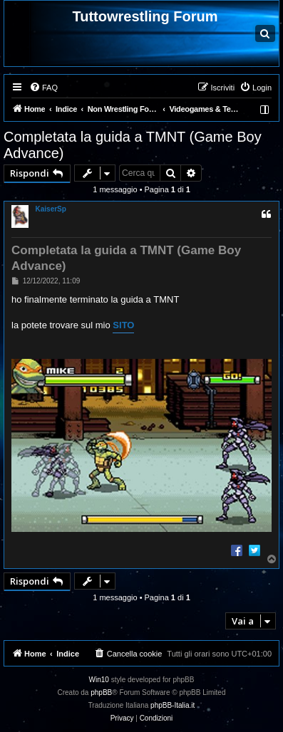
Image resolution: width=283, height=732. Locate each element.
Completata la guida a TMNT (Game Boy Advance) (133, 145)
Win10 (99, 680)
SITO (123, 325)
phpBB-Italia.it (172, 705)
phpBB (101, 692)
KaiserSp (51, 209)
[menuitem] (43, 87)
